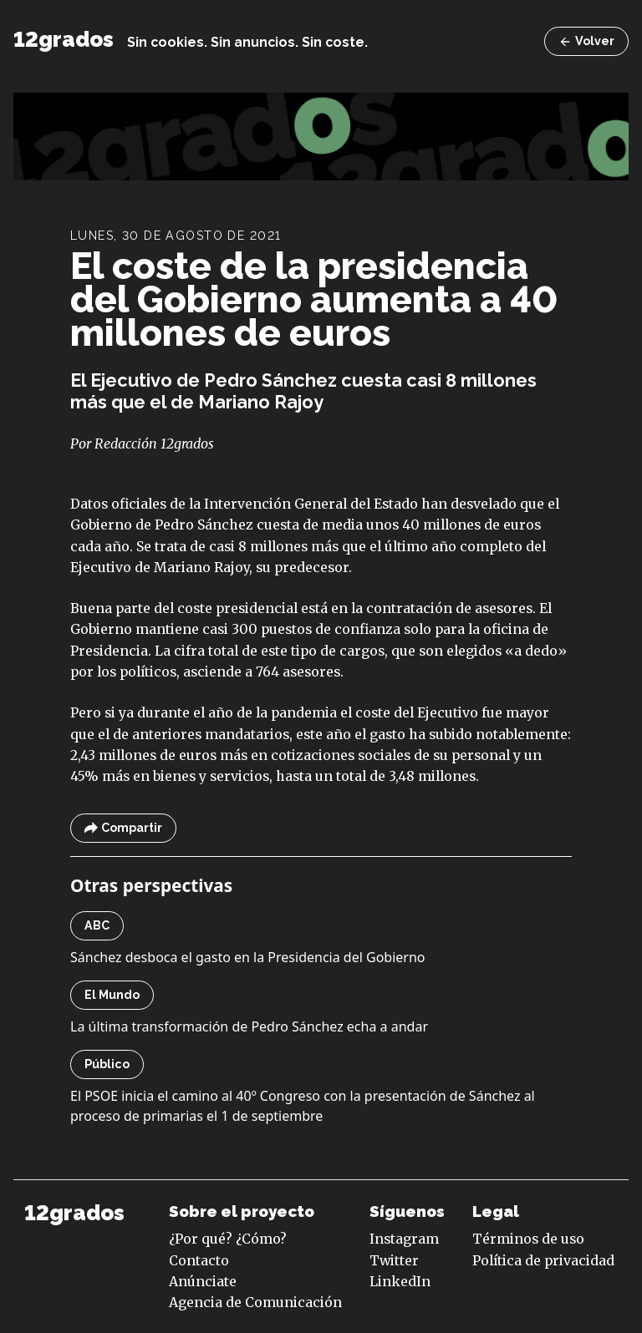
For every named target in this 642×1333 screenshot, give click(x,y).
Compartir (123, 828)
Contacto (199, 1260)
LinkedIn (400, 1281)
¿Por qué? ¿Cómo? (228, 1238)
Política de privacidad (543, 1260)
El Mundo (112, 994)
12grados (63, 39)
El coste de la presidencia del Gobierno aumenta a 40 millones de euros (314, 299)
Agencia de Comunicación (255, 1302)
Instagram (404, 1238)
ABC (97, 925)
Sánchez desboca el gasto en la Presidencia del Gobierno (247, 957)
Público (107, 1064)
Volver (586, 41)
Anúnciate (203, 1281)
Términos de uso (528, 1238)
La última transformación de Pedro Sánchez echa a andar (249, 1026)
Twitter (394, 1260)
